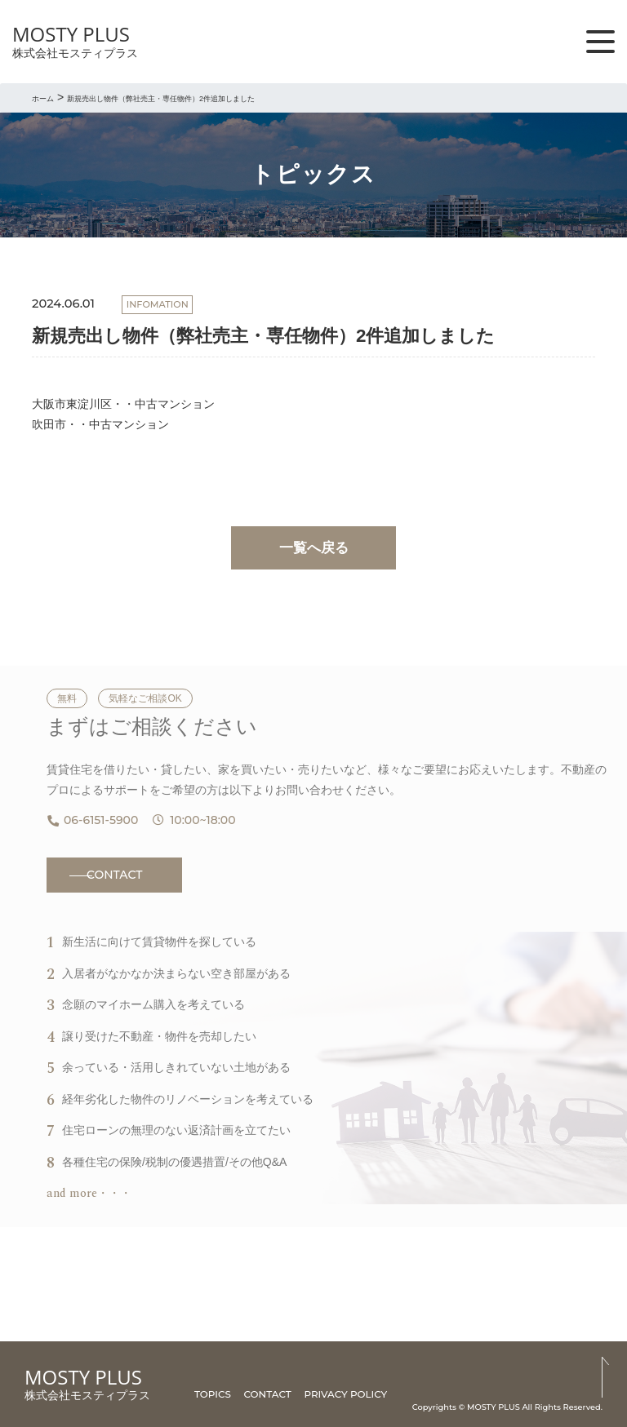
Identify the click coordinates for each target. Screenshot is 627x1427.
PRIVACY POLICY (345, 1394)
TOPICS (212, 1394)
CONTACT (114, 874)
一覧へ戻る (314, 548)
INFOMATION (158, 304)
